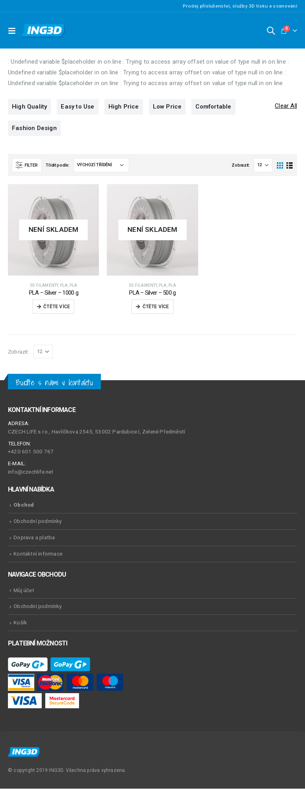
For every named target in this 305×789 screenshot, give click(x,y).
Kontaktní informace (38, 554)
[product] (53, 230)
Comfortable (213, 107)
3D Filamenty (44, 285)
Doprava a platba (34, 537)
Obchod (24, 505)
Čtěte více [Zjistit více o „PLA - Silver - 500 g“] (156, 307)
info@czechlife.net (31, 472)
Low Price (167, 107)
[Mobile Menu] (14, 30)
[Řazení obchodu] (101, 165)
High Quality (29, 107)
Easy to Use (77, 107)
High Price (123, 107)
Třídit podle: (57, 165)
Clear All (286, 106)
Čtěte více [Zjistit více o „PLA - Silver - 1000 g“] (56, 307)
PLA (64, 285)
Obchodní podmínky (38, 521)
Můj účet (24, 590)
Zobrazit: (241, 165)
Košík (20, 623)
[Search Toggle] (271, 31)
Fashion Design (34, 128)
